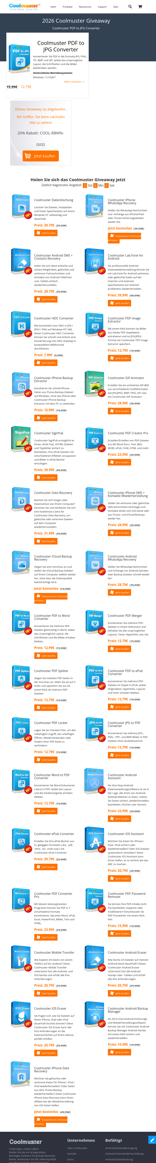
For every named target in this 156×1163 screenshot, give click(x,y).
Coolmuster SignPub (48, 433)
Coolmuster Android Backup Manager (128, 1010)
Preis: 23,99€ (118, 454)
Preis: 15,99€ (44, 410)
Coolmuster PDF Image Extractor (124, 319)
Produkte (67, 6)
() (61, 225)
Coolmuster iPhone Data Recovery (51, 1069)
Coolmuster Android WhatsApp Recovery (122, 558)
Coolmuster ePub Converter (54, 834)
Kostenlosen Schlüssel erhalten (124, 238)
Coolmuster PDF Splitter (51, 671)
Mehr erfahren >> (74, 82)
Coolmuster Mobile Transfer (54, 952)
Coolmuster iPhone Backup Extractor (53, 379)
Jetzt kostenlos (120, 228)
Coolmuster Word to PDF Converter (52, 776)
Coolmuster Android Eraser (127, 952)
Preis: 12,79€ (118, 350)
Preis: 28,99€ (118, 403)
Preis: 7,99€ (43, 355)
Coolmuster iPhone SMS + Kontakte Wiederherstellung (128, 494)
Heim (53, 6)
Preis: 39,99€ (118, 295)
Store (70, 1159)
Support (102, 6)
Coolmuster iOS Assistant (126, 834)
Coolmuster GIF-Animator (126, 378)
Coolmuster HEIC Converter (54, 318)
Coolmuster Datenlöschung (53, 200)
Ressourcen (85, 6)
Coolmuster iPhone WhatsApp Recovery (122, 201)
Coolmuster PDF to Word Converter (52, 617)
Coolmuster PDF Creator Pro (128, 433)
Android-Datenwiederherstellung (124, 1153)
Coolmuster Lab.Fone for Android (125, 257)
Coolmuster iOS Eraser (50, 1008)
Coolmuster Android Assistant (122, 776)
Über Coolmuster (77, 1148)
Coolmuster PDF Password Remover (127, 895)
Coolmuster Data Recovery (53, 493)
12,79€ (26, 86)
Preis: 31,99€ (44, 533)
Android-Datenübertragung (121, 1148)
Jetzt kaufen (44, 156)
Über (115, 6)
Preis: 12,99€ (44, 648)
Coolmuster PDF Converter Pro (53, 895)
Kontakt (71, 1153)
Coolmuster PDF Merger (125, 616)
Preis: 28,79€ (44, 291)
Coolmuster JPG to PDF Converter (124, 724)
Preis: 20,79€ (44, 225)
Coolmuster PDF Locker (51, 723)
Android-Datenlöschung (119, 1159)
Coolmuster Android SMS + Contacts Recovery (53, 257)
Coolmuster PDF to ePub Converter (125, 672)
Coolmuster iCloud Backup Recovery (53, 558)
